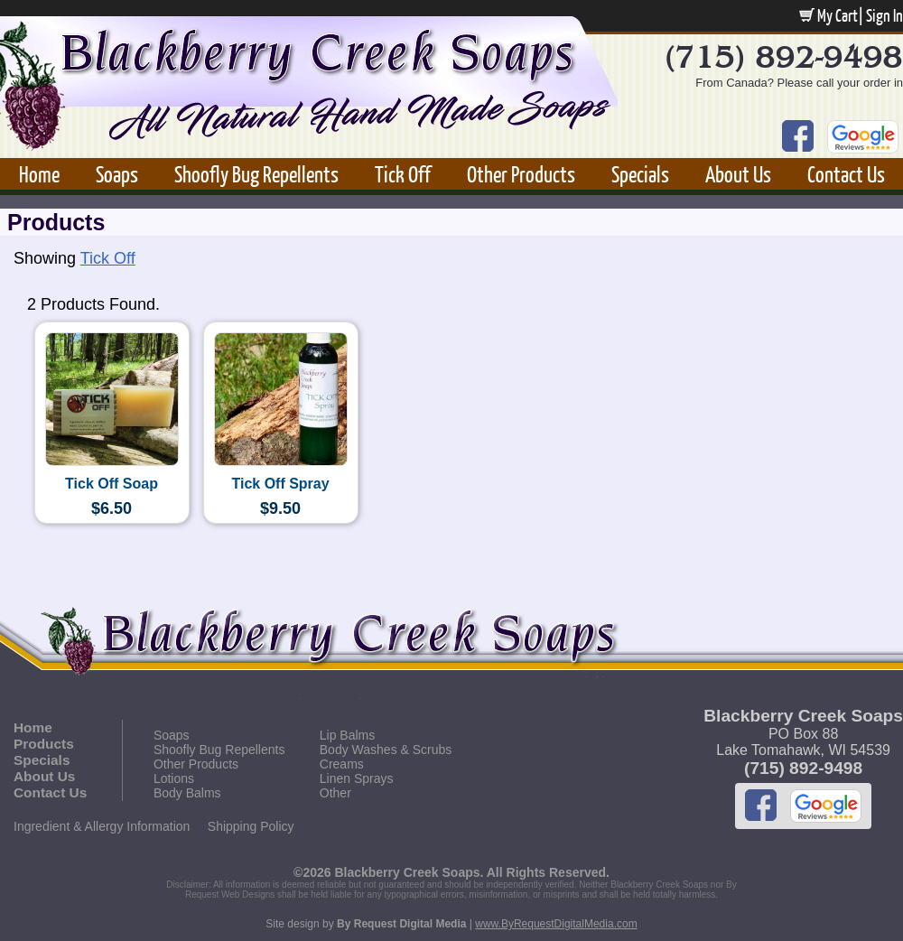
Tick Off (403, 174)
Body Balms (187, 793)
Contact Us (846, 174)
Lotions (174, 778)
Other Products (521, 174)
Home (39, 174)
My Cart (828, 15)
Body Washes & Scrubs (386, 749)
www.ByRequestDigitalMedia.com (556, 924)
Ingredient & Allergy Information (102, 826)
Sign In (884, 15)
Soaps (117, 174)
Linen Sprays (357, 778)
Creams (342, 764)
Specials (640, 174)
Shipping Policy (251, 826)
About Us (738, 174)
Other (335, 793)
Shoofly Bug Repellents (256, 174)
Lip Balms (347, 735)
